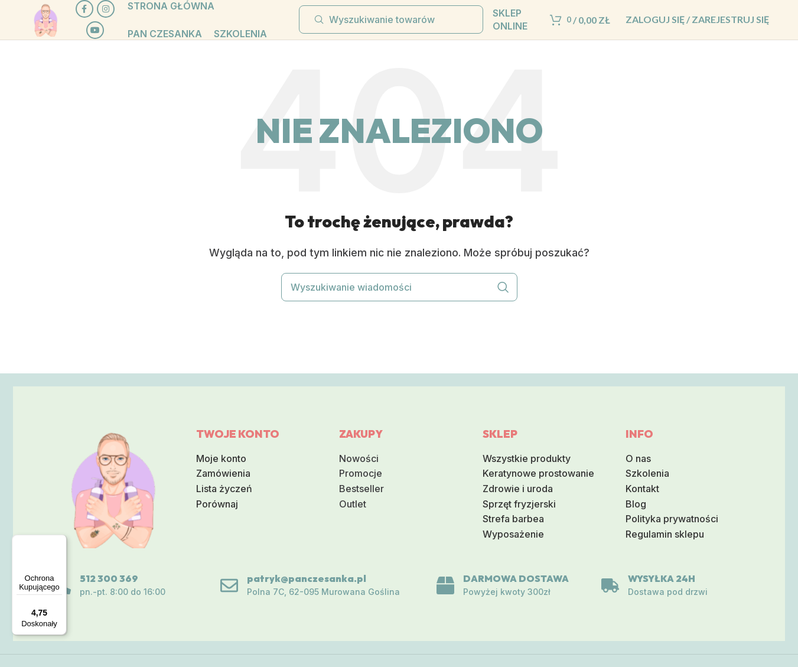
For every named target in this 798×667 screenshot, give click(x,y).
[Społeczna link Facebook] (114, 9)
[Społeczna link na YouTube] (114, 52)
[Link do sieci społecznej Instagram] (114, 31)
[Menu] (60, 542)
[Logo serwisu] (56, 29)
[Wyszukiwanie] (391, 30)
